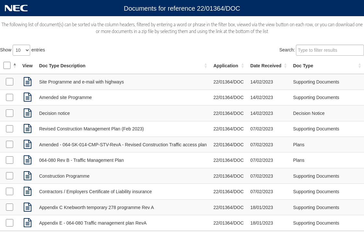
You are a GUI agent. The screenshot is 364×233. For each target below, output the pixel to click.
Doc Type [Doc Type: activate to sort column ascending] (303, 65)
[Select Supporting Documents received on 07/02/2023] (9, 128)
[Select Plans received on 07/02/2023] (9, 144)
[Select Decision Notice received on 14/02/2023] (9, 112)
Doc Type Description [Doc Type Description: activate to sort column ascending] (62, 65)
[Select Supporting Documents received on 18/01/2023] (9, 207)
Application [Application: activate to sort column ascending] (225, 65)
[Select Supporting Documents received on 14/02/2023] (9, 81)
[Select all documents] (6, 65)
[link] (27, 81)
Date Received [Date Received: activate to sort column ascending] (265, 65)
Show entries (22, 50)
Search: (321, 50)
